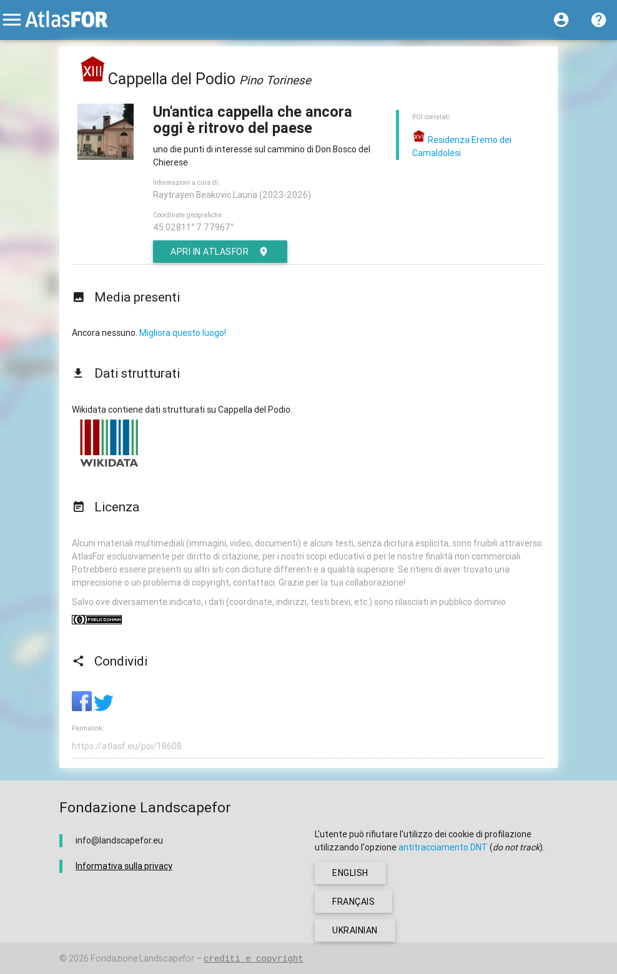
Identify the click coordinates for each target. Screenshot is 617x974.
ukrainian (355, 930)
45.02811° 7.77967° (193, 227)
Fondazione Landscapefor (142, 958)
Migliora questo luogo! (182, 332)
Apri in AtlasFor (220, 251)
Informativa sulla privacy (124, 866)
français (353, 901)
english (350, 872)
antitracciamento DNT (443, 847)
